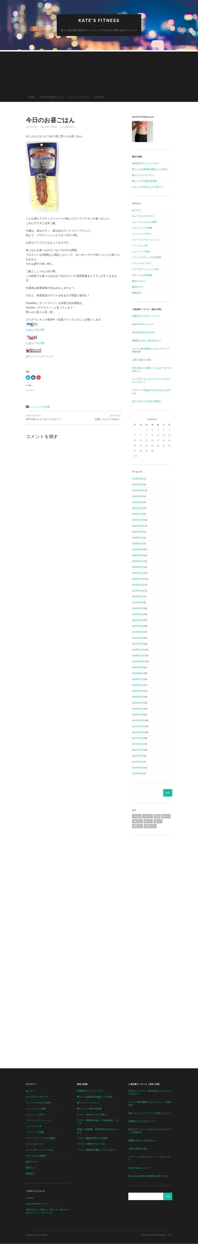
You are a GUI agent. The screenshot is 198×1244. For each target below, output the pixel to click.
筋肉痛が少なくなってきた (145, 163)
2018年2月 (137, 708)
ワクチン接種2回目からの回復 (92, 1138)
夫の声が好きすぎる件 (143, 332)
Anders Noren (158, 1235)
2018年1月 (137, 714)
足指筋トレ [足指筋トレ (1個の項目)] (150, 826)
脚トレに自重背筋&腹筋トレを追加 (149, 169)
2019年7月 (137, 608)
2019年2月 (137, 638)
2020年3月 (137, 561)
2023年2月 (137, 484)
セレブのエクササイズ (143, 216)
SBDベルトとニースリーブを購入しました (149, 1113)
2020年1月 (137, 573)
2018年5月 (137, 691)
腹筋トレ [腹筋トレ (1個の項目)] (137, 826)
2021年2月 (137, 508)
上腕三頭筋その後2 (141, 359)
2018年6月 (137, 685)
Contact (99, 97)
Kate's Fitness (99, 20)
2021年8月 (137, 502)
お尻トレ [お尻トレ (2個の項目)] (148, 816)
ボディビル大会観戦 (142, 275)
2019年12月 (138, 579)
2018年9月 (137, 667)
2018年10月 (138, 661)
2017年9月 (137, 738)
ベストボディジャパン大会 (145, 269)
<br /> (152, 859)
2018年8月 (137, 673)
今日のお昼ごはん (51, 120)
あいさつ (136, 210)
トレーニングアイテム (79, 97)
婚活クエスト (138, 281)
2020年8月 (137, 531)
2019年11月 (138, 584)
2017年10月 (138, 732)
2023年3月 (137, 478)
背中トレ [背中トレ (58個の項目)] (137, 821)
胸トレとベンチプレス (143, 175)
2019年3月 (137, 632)
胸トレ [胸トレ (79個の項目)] (148, 821)
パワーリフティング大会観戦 (146, 257)
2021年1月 (137, 514)
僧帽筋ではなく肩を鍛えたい (146, 340)
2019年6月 (137, 614)
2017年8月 (137, 744)
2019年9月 (137, 596)
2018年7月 (137, 679)
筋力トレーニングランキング (39, 356)
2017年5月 (137, 761)
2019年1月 (137, 643)
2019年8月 (137, 602)
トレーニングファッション (145, 239)
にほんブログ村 (35, 329)
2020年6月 (137, 543)
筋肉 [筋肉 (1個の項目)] (157, 816)
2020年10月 (138, 525)
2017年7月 (137, 750)
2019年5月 (137, 620)
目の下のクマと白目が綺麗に (146, 401)
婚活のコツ (137, 286)
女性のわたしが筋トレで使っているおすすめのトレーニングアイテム (47, 1211)
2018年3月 (137, 702)
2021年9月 (137, 496)
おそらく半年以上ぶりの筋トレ (147, 187)
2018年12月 (138, 649)
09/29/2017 (32, 127)
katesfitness (49, 127)
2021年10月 (138, 490)
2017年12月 (138, 720)
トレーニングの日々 (142, 233)
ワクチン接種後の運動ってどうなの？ (96, 1149)
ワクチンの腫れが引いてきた (91, 1144)
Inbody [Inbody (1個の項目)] (137, 816)
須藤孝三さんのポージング (145, 316)
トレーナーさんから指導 (144, 222)
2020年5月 (137, 549)
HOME (32, 97)
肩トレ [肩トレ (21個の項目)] (166, 816)
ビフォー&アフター (142, 263)
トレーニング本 (140, 245)
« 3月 (135, 456)
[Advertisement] (99, 71)
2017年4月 (137, 767)
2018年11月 (138, 655)
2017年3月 (137, 773)
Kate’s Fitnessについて (52, 97)
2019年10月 (138, 590)
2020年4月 (137, 555)
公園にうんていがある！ (108, 418)
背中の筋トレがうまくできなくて (44, 418)
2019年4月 (137, 626)
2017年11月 (138, 726)
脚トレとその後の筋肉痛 (144, 181)
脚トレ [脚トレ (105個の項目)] (158, 821)
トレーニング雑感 (141, 251)
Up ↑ (170, 1235)
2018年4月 (137, 697)
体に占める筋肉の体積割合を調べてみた (148, 1176)
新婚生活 (136, 292)
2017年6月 (137, 755)
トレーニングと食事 (40, 407)
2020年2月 (137, 567)
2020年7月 (137, 537)
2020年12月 (138, 520)
